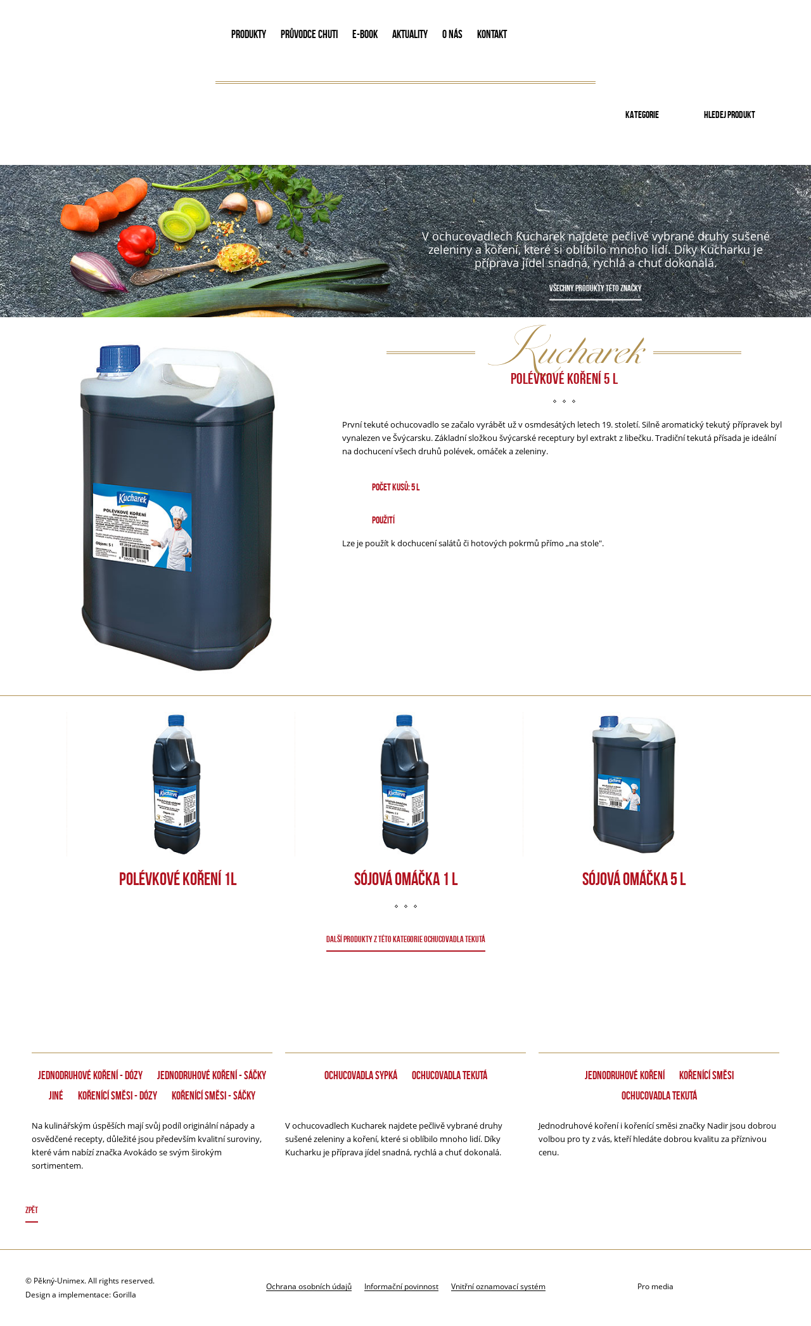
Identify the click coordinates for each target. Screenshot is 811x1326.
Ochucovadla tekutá (449, 1075)
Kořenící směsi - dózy (117, 1095)
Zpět (31, 1210)
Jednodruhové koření (625, 1075)
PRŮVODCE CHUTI (309, 34)
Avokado (111, 37)
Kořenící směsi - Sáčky (213, 1095)
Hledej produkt (729, 114)
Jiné (56, 1095)
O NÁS (452, 34)
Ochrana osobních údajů (309, 1286)
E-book (365, 34)
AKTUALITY (410, 34)
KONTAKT (492, 34)
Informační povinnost (401, 1286)
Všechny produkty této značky (595, 288)
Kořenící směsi (706, 1075)
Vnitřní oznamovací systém (498, 1286)
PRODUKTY (248, 34)
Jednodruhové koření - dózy (90, 1075)
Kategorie (642, 114)
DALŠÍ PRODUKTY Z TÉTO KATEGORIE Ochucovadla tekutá (405, 939)
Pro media (655, 1286)
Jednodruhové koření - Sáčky (211, 1075)
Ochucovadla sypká (360, 1075)
